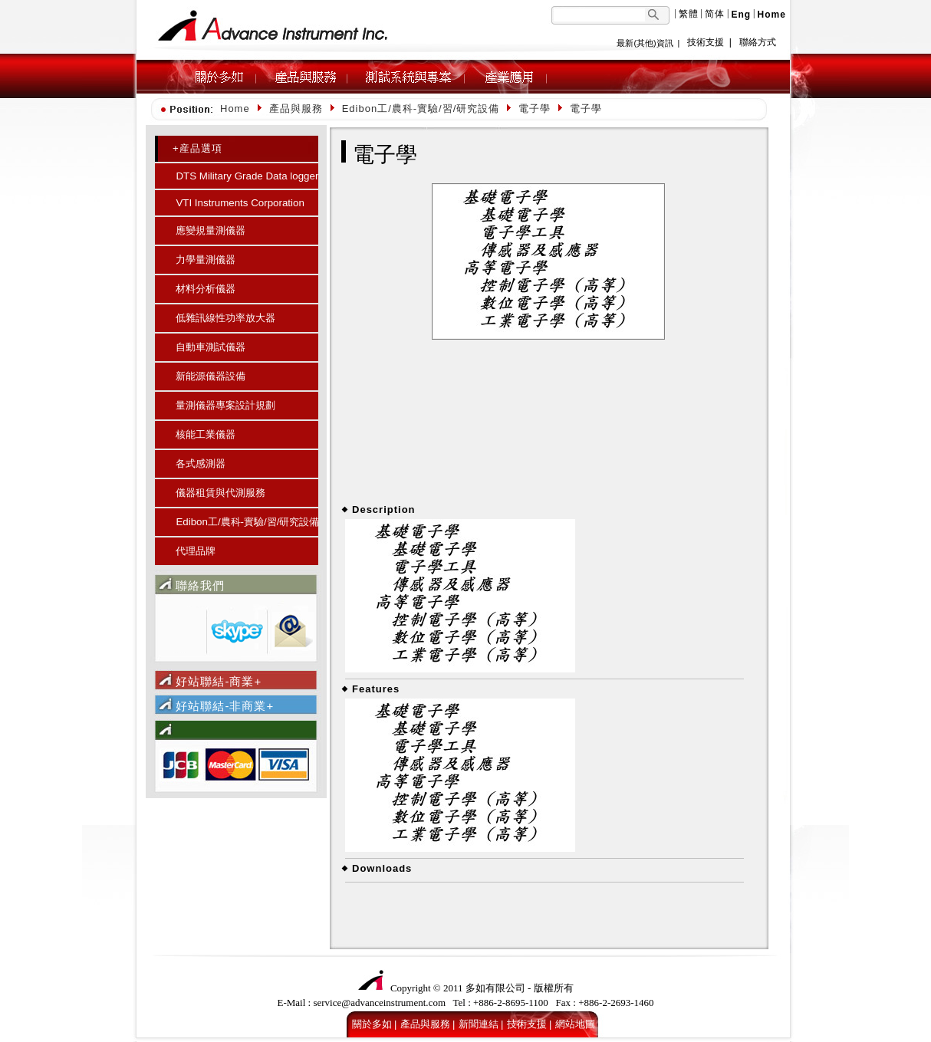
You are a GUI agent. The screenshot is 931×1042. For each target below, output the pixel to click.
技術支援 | (529, 1024)
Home (235, 108)
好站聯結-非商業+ (225, 705)
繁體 (689, 13)
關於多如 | (374, 1024)
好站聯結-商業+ (219, 681)
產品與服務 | (428, 1024)
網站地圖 (575, 1024)
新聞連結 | (481, 1024)
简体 (715, 13)
